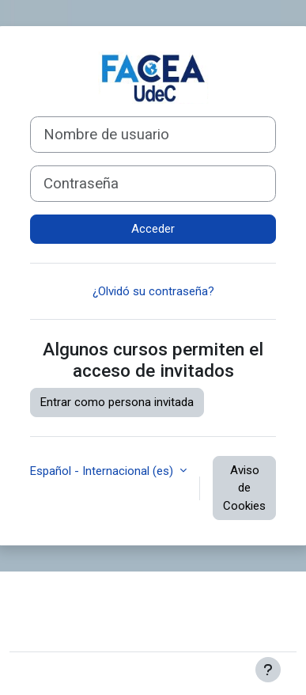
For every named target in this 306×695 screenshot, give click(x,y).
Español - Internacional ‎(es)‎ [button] (103, 471)
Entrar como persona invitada (117, 402)
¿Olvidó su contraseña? (153, 291)
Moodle (130, 674)
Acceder (153, 229)
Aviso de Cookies (244, 488)
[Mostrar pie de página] (268, 669)
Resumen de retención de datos (105, 623)
